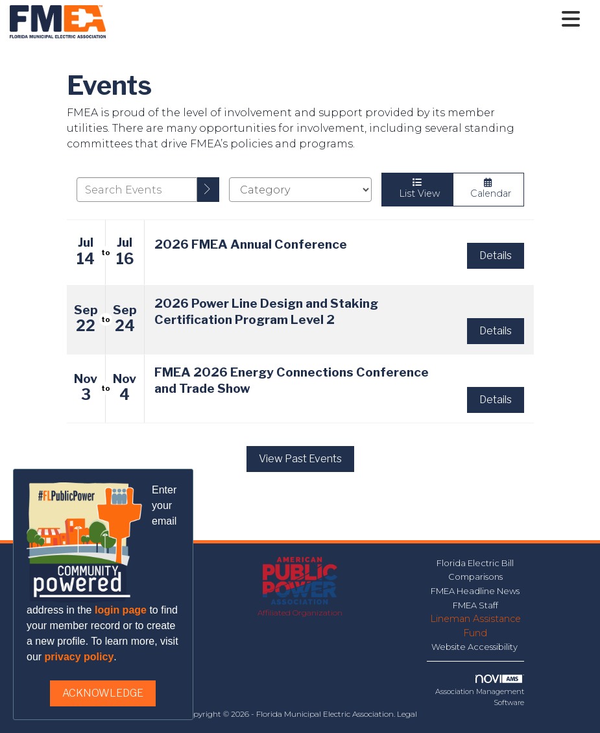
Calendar (488, 188)
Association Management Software (479, 691)
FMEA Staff (475, 605)
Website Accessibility (475, 646)
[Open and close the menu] (346, 19)
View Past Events (300, 459)
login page (121, 609)
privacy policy (79, 656)
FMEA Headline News (475, 591)
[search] (208, 189)
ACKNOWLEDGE (102, 693)
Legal (407, 714)
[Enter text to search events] (137, 189)
